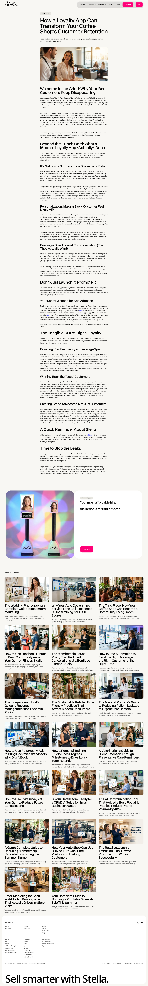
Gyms (25, 944)
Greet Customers (10, 950)
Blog (43, 933)
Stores (26, 941)
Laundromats (28, 955)
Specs (7, 944)
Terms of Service (138, 963)
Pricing (26, 926)
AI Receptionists (47, 941)
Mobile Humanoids (48, 944)
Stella (81, 310)
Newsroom (45, 930)
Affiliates (8, 928)
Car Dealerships (29, 952)
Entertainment (28, 957)
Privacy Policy (106, 963)
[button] (83, 4)
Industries (27, 939)
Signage (44, 946)
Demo (7, 939)
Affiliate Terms (128, 963)
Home (7, 926)
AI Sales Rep (9, 948)
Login (44, 926)
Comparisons (46, 939)
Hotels (26, 948)
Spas (25, 946)
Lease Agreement (116, 963)
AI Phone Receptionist (12, 946)
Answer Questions (11, 952)
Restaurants (27, 950)
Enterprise (27, 928)
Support (44, 928)
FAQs (6, 941)
